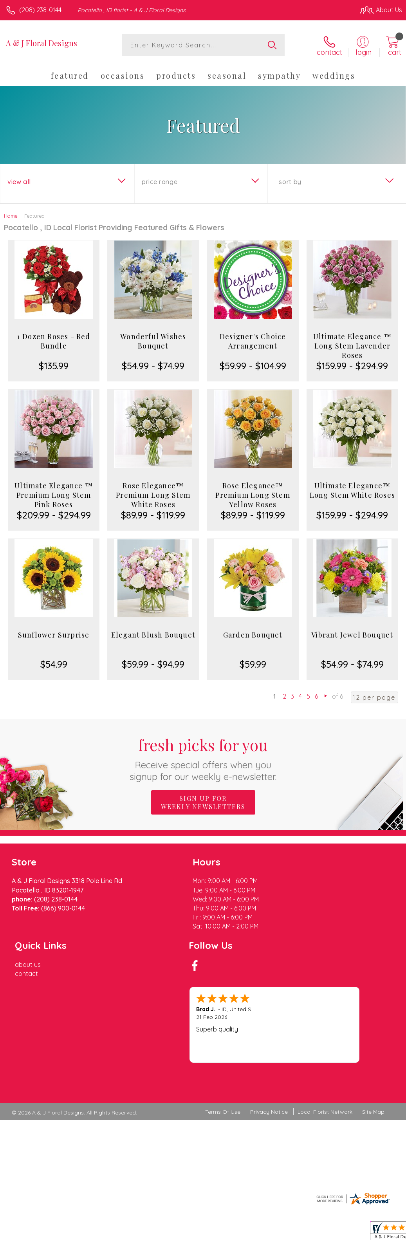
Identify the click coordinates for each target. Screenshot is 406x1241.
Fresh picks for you (203, 757)
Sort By (290, 181)
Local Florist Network (325, 1031)
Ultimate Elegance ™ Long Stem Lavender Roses (352, 345)
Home (11, 215)
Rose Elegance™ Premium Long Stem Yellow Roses (252, 495)
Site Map (373, 1031)
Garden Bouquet (253, 634)
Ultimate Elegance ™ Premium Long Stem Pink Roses (53, 495)
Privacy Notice (269, 1031)
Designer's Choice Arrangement (253, 340)
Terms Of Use (222, 1031)
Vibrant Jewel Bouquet (352, 634)
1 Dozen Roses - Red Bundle (53, 340)
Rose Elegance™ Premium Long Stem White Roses (153, 495)
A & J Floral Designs (41, 43)
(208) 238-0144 (40, 10)
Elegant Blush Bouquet (153, 634)
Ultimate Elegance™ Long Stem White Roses (352, 490)
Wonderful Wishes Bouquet (153, 340)
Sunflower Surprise (54, 634)
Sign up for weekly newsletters (203, 801)
